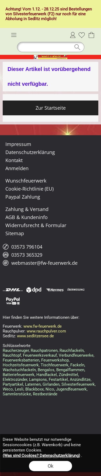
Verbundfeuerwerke (76, 355)
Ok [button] (50, 466)
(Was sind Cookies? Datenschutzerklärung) (41, 455)
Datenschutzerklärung (30, 152)
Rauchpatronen (44, 350)
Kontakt (14, 160)
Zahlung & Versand (26, 209)
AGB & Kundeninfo (26, 217)
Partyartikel (13, 384)
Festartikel (58, 379)
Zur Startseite (51, 108)
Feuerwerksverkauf (40, 355)
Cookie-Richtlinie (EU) (29, 188)
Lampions (38, 379)
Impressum (18, 144)
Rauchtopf (12, 355)
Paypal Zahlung (22, 197)
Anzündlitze (80, 379)
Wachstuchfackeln (19, 369)
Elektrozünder (15, 379)
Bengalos (46, 369)
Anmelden (72, 35)
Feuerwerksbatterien (21, 360)
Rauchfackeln (72, 350)
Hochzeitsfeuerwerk (21, 365)
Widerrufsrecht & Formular (35, 225)
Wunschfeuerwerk (25, 180)
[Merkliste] (81, 34)
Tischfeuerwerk (54, 365)
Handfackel (46, 374)
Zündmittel (68, 374)
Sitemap (14, 233)
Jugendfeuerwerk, (72, 389)
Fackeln (77, 365)
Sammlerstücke (17, 394)
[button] (13, 34)
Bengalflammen (70, 369)
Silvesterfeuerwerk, (78, 384)
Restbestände (45, 394)
